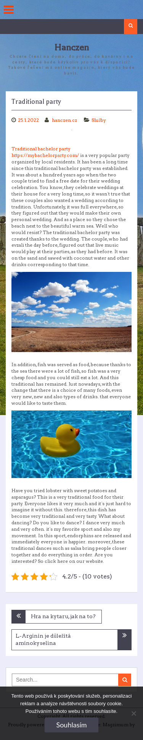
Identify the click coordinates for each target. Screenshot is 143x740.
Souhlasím (71, 725)
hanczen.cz (65, 120)
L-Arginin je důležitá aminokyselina (43, 639)
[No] (133, 713)
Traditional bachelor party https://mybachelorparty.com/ (45, 152)
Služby (99, 120)
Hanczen (71, 47)
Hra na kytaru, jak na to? (63, 616)
